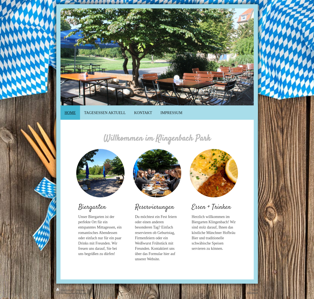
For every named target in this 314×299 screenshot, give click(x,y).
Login (255, 289)
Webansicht (252, 292)
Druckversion (65, 290)
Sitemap (80, 290)
